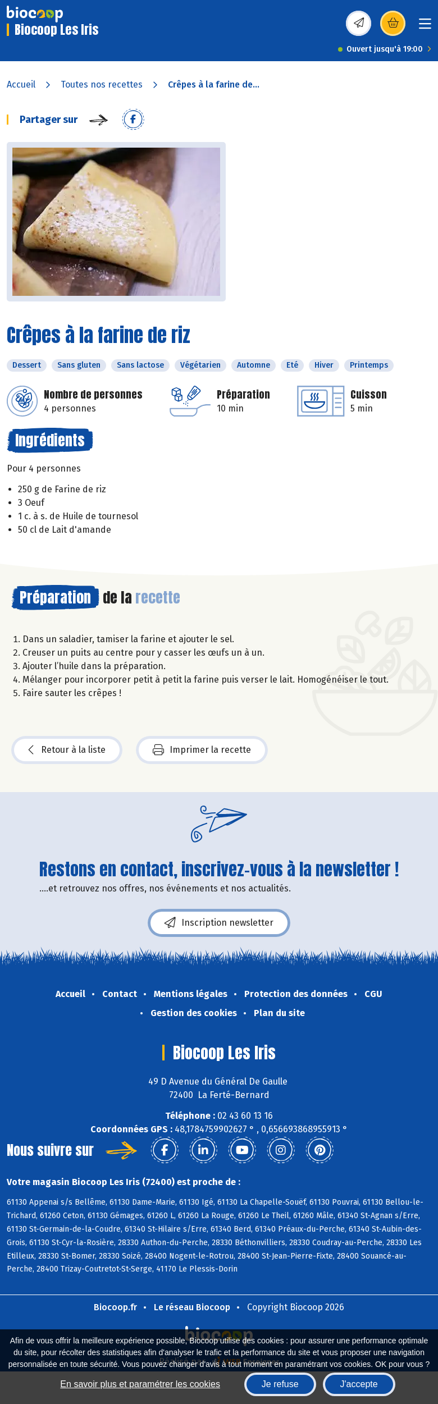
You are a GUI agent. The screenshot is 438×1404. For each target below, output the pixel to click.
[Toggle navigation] (425, 27)
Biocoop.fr (115, 1307)
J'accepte (359, 1384)
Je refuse (280, 1384)
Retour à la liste (67, 750)
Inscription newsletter (219, 923)
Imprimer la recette (202, 750)
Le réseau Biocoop (192, 1307)
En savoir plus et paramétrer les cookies (140, 1384)
